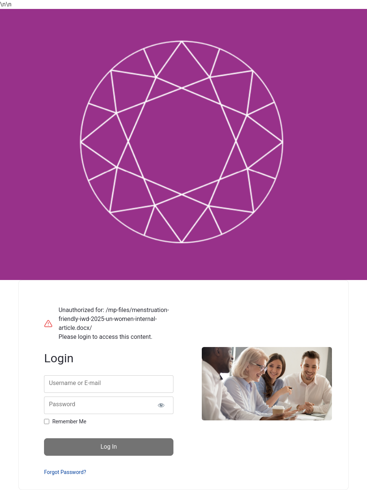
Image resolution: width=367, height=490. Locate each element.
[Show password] (161, 405)
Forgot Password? (65, 472)
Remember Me (69, 421)
